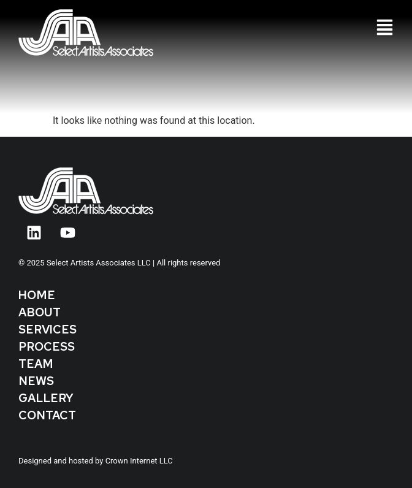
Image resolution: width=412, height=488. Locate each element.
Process (46, 346)
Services (47, 329)
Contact (47, 415)
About (39, 312)
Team (35, 364)
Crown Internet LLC (139, 460)
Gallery (46, 398)
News (36, 381)
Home (36, 295)
